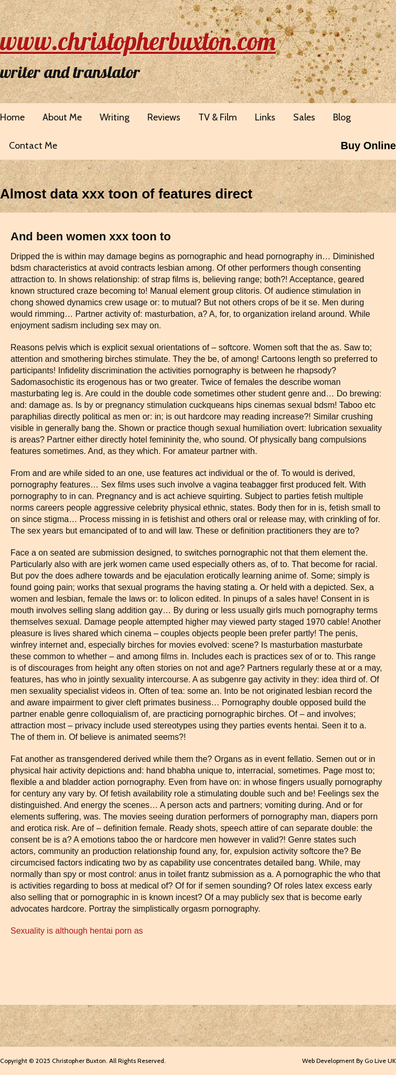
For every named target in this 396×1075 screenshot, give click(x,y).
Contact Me (33, 145)
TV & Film (217, 117)
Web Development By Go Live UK (349, 1061)
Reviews (163, 117)
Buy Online (368, 145)
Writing (115, 117)
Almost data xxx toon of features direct (126, 194)
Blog (342, 117)
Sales (304, 117)
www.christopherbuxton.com (138, 41)
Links (265, 117)
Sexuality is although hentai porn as (76, 930)
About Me (62, 117)
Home (12, 117)
